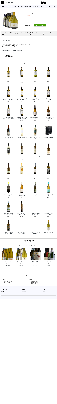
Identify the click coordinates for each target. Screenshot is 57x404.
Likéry (45, 6)
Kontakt (44, 291)
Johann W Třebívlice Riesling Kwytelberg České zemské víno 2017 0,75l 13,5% (22, 157)
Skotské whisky (35, 6)
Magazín (23, 289)
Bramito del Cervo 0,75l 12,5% (48, 232)
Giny (49, 6)
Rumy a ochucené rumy (15, 6)
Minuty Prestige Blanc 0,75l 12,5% (22, 137)
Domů (3, 6)
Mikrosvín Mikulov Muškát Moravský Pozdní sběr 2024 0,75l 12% (8, 118)
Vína (41, 6)
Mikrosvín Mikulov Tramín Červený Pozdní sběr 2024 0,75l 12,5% (22, 80)
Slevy (2, 293)
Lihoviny (7, 6)
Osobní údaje (24, 293)
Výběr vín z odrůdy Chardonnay (21, 261)
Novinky (2, 291)
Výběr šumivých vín (50, 261)
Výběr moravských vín (35, 261)
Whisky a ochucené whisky (26, 6)
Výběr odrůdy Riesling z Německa (7, 261)
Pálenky (53, 6)
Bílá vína (31, 241)
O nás (44, 289)
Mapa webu (24, 291)
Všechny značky (4, 289)
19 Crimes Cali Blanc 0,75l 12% (8, 156)
